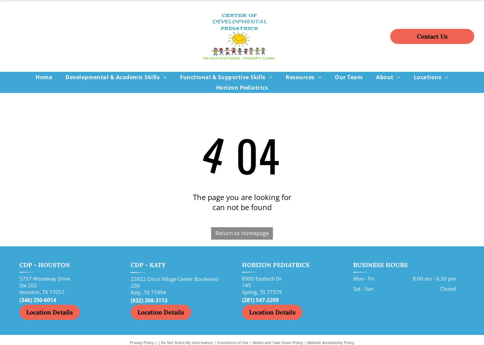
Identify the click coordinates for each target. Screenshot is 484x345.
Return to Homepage (242, 233)
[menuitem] (44, 77)
